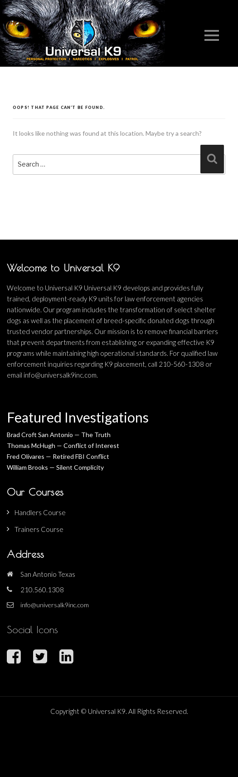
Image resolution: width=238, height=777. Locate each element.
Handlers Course (40, 512)
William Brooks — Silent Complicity (55, 467)
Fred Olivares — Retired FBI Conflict (58, 456)
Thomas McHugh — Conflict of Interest (63, 445)
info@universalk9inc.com (54, 605)
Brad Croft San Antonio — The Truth (59, 434)
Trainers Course (39, 529)
